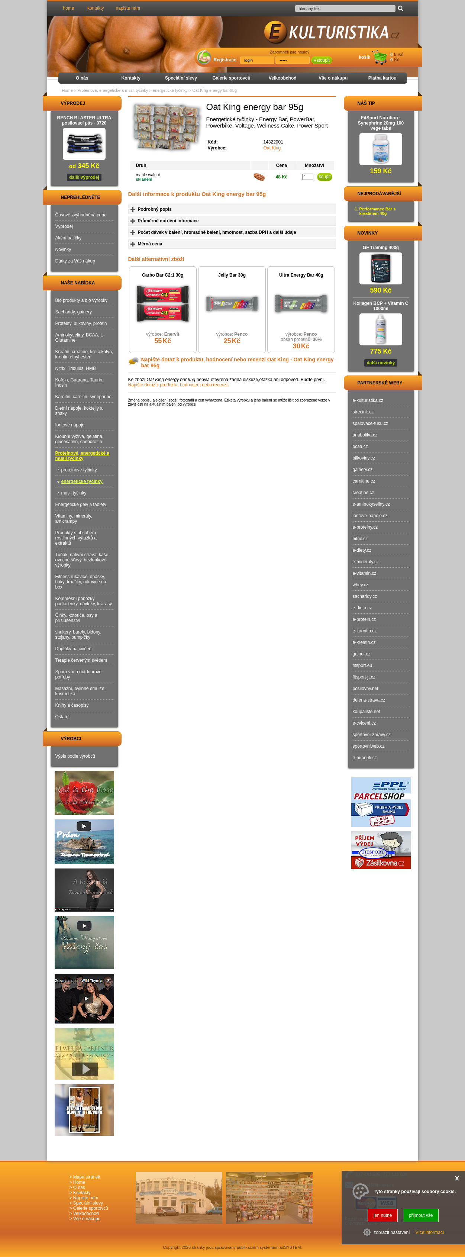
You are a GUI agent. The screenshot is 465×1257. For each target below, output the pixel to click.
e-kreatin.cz (364, 642)
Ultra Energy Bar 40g (301, 275)
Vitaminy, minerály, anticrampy (73, 518)
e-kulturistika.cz (368, 400)
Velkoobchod (283, 78)
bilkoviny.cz (364, 458)
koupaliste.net (366, 711)
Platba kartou (382, 78)
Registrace (225, 59)
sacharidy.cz (365, 596)
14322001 (273, 142)
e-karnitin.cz (365, 631)
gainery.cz (363, 469)
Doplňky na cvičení (74, 648)
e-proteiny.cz (365, 527)
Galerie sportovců (231, 78)
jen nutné (383, 1215)
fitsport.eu (362, 665)
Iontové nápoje (70, 425)
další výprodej (84, 177)
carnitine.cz (364, 481)
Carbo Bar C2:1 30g (162, 275)
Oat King (272, 148)
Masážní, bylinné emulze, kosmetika (80, 691)
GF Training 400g (381, 247)
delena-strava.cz (369, 700)
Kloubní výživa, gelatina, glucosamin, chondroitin (79, 439)
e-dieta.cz (362, 607)
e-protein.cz (364, 619)
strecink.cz (363, 412)
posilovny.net (365, 688)
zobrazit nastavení (392, 1232)
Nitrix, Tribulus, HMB (75, 368)
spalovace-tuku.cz (370, 423)
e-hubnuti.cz (365, 757)
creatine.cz (363, 492)
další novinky (380, 362)
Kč (396, 59)
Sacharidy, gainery (73, 312)
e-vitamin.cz (365, 573)
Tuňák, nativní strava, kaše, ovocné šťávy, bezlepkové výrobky (82, 560)
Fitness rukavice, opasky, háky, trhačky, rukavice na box (80, 582)
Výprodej (64, 226)
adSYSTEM (290, 1247)
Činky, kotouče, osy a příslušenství (76, 618)
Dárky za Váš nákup (75, 261)
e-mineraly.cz (366, 561)
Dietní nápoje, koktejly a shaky (79, 411)
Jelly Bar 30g (232, 275)
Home (67, 90)
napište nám (128, 8)
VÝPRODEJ (66, 103)
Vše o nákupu (333, 78)
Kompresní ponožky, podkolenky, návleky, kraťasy (83, 601)
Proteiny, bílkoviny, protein (81, 323)
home (68, 8)
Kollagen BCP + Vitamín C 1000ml (381, 306)
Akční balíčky (68, 238)
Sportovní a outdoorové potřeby (78, 674)
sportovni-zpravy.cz (372, 734)
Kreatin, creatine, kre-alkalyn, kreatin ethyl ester (84, 354)
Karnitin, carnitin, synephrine (83, 396)
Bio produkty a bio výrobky (81, 300)
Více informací (430, 1232)
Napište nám (85, 1197)
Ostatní (62, 716)
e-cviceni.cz (364, 723)
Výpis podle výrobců (75, 756)
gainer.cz (362, 654)
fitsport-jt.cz (364, 677)
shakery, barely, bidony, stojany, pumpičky (78, 634)
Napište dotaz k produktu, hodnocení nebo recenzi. (178, 384)
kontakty (95, 8)
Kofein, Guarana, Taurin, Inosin (79, 382)
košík (364, 57)
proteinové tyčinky (79, 470)
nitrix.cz (360, 538)
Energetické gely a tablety (80, 504)
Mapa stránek (86, 1177)
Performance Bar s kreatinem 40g (377, 211)
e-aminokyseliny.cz (371, 504)
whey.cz (360, 584)
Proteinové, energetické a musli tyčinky (82, 456)
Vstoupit (322, 60)
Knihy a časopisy (72, 705)
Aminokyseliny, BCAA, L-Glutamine (80, 337)
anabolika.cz (365, 435)
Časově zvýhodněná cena (81, 214)
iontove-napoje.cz (370, 515)
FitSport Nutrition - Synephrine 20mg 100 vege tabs (381, 123)
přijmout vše (421, 1215)
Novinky (63, 249)
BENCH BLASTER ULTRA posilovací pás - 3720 (84, 120)
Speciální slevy (181, 78)
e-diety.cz (362, 550)
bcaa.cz (360, 446)
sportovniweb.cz (369, 746)
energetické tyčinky (82, 481)
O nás (82, 78)
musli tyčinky (74, 493)
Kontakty (131, 78)
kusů (398, 54)
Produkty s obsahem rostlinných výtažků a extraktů (76, 538)
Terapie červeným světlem (81, 660)
